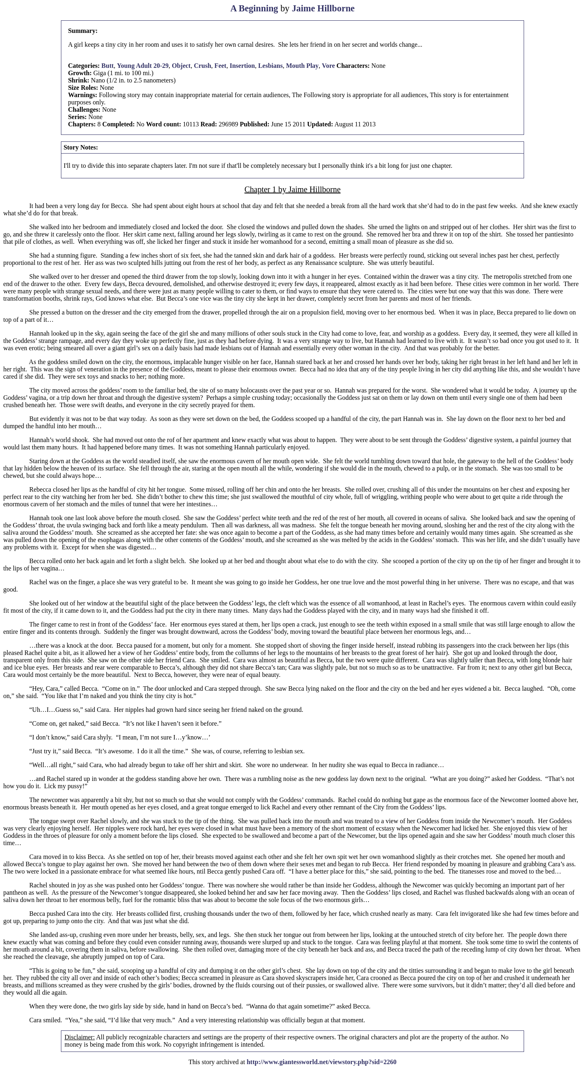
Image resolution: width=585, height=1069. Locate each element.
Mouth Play (302, 65)
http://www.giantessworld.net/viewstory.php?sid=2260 (321, 1061)
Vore (328, 65)
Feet (220, 65)
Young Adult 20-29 (143, 65)
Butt (108, 65)
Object (181, 65)
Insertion (242, 65)
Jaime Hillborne (323, 8)
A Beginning (254, 8)
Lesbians (270, 65)
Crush (202, 65)
